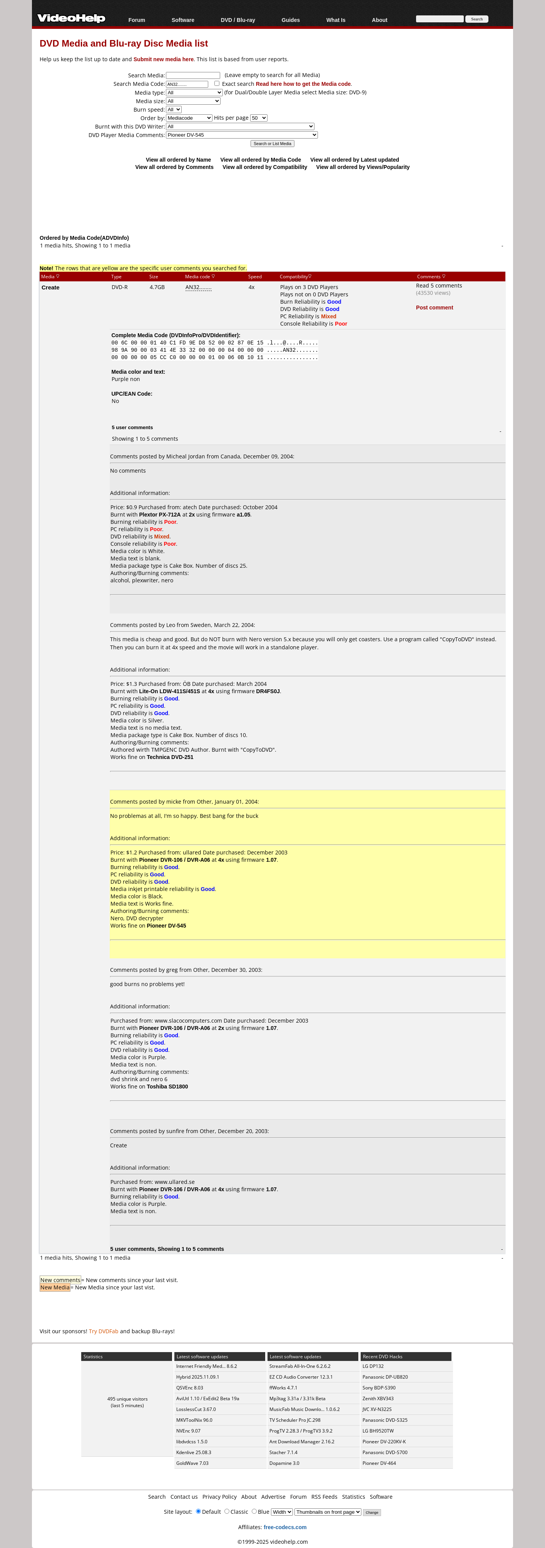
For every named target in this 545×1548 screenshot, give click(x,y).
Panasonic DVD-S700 (385, 1452)
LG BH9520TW (378, 1431)
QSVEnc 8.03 (189, 1387)
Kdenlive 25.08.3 (193, 1452)
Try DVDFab (104, 1331)
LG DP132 (373, 1366)
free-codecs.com (285, 1527)
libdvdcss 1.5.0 (191, 1441)
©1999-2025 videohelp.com (272, 1541)
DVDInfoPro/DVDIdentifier (204, 335)
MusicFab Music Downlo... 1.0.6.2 (304, 1409)
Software (183, 19)
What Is (336, 19)
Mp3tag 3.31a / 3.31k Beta (297, 1398)
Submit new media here (164, 59)
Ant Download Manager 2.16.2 (301, 1441)
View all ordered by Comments (174, 167)
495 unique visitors (127, 1399)
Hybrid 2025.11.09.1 (197, 1377)
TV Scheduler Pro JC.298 (295, 1420)
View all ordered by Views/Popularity (363, 167)
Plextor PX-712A (160, 514)
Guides (291, 19)
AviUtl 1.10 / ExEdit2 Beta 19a (207, 1398)
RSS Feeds (324, 1496)
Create (51, 287)
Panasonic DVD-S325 (385, 1420)
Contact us (184, 1496)
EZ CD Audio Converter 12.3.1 (301, 1377)
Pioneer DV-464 (379, 1463)
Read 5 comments (439, 285)
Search (157, 1496)
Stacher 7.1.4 (283, 1452)
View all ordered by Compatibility (264, 167)
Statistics (353, 1496)
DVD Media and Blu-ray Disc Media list (124, 43)
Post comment (434, 307)
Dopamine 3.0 (284, 1463)
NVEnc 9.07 (188, 1431)
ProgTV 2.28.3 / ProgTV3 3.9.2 (301, 1431)
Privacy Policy (219, 1496)
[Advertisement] (272, 202)
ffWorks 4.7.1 (283, 1387)
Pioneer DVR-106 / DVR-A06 (174, 859)
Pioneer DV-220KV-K (384, 1441)
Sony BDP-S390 (379, 1387)
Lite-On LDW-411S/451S (169, 691)
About (379, 19)
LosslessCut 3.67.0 (196, 1409)
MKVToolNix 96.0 (194, 1420)
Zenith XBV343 (378, 1398)
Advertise (273, 1496)
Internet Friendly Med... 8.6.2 (206, 1366)
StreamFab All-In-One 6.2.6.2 (300, 1366)
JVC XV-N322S (377, 1409)
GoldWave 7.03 (192, 1463)
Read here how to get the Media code (303, 83)
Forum (137, 19)
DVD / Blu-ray (238, 19)
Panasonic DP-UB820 (385, 1377)
